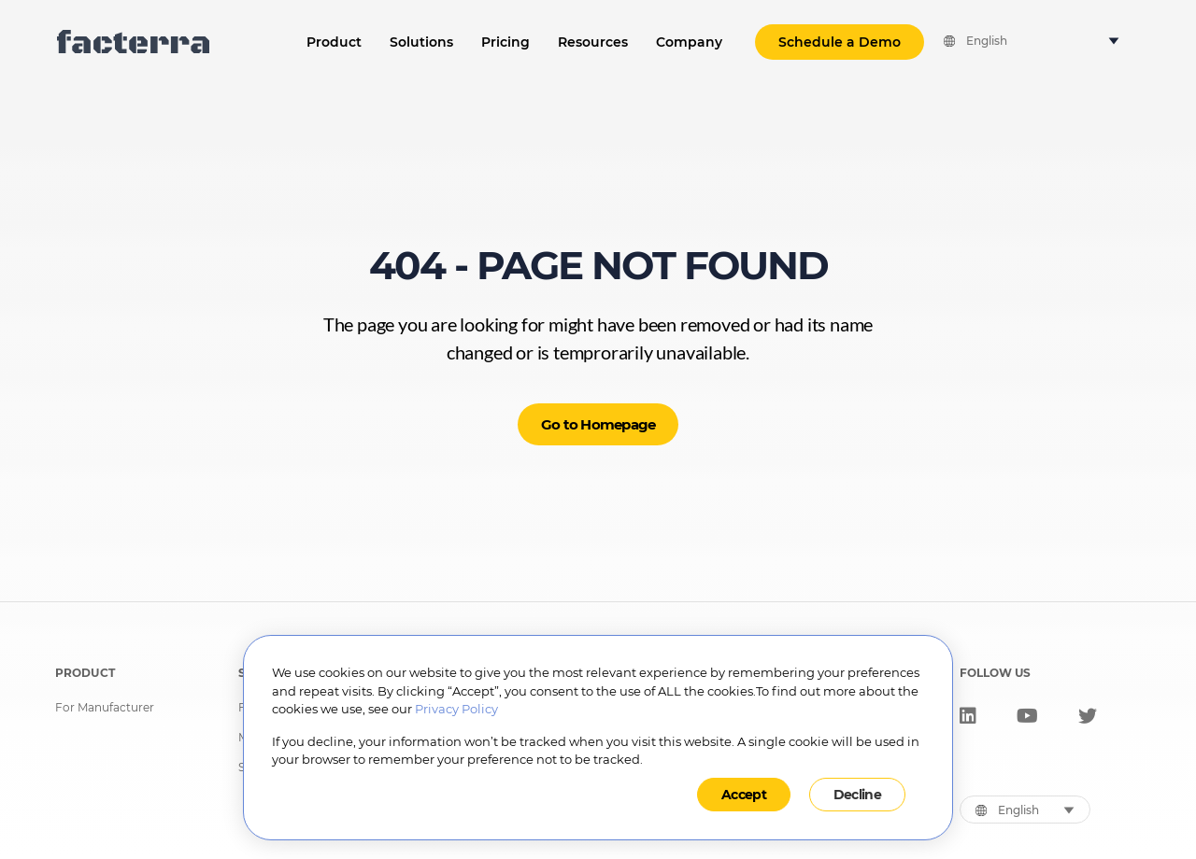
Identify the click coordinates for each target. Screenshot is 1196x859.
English (986, 41)
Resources (593, 42)
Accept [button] (743, 794)
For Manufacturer (104, 707)
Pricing (505, 42)
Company (689, 42)
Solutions (421, 42)
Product (334, 42)
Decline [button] (857, 794)
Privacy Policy (456, 708)
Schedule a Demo (839, 42)
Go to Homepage (598, 424)
